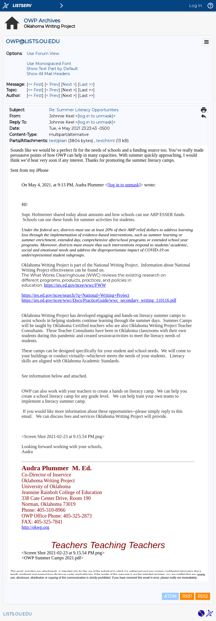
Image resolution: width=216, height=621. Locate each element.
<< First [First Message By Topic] (35, 89)
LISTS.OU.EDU (17, 614)
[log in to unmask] (95, 116)
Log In (195, 5)
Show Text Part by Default (52, 68)
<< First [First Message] (35, 84)
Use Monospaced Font (49, 63)
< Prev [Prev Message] (52, 84)
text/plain (58, 140)
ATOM (170, 596)
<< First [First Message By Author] (35, 95)
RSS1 (187, 596)
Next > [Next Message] (68, 84)
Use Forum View (43, 53)
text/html (105, 140)
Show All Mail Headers (48, 73)
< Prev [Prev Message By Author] (52, 95)
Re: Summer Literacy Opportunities (84, 109)
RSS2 (203, 596)
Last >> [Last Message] (86, 84)
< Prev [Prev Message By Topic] (52, 89)
